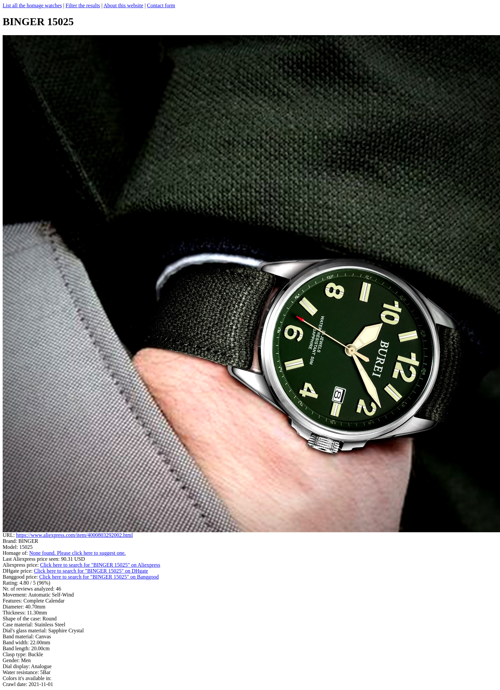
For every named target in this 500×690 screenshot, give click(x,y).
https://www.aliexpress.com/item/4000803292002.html (74, 535)
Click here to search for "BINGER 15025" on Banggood (99, 577)
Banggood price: (21, 577)
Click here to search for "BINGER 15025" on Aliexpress (100, 565)
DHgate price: (18, 571)
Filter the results (83, 5)
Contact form (161, 5)
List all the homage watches (32, 5)
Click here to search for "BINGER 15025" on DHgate (91, 571)
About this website (123, 5)
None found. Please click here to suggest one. (77, 553)
